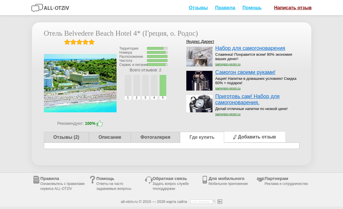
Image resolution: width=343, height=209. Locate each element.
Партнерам (286, 181)
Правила (225, 7)
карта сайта (176, 201)
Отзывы (198, 7)
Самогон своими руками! (245, 72)
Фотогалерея (155, 137)
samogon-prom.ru (228, 64)
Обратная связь (171, 183)
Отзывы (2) (66, 137)
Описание (110, 137)
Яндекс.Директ (200, 41)
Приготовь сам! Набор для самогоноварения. (247, 99)
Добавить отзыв (254, 136)
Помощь (252, 7)
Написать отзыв (291, 7)
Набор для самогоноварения (250, 48)
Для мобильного (228, 181)
